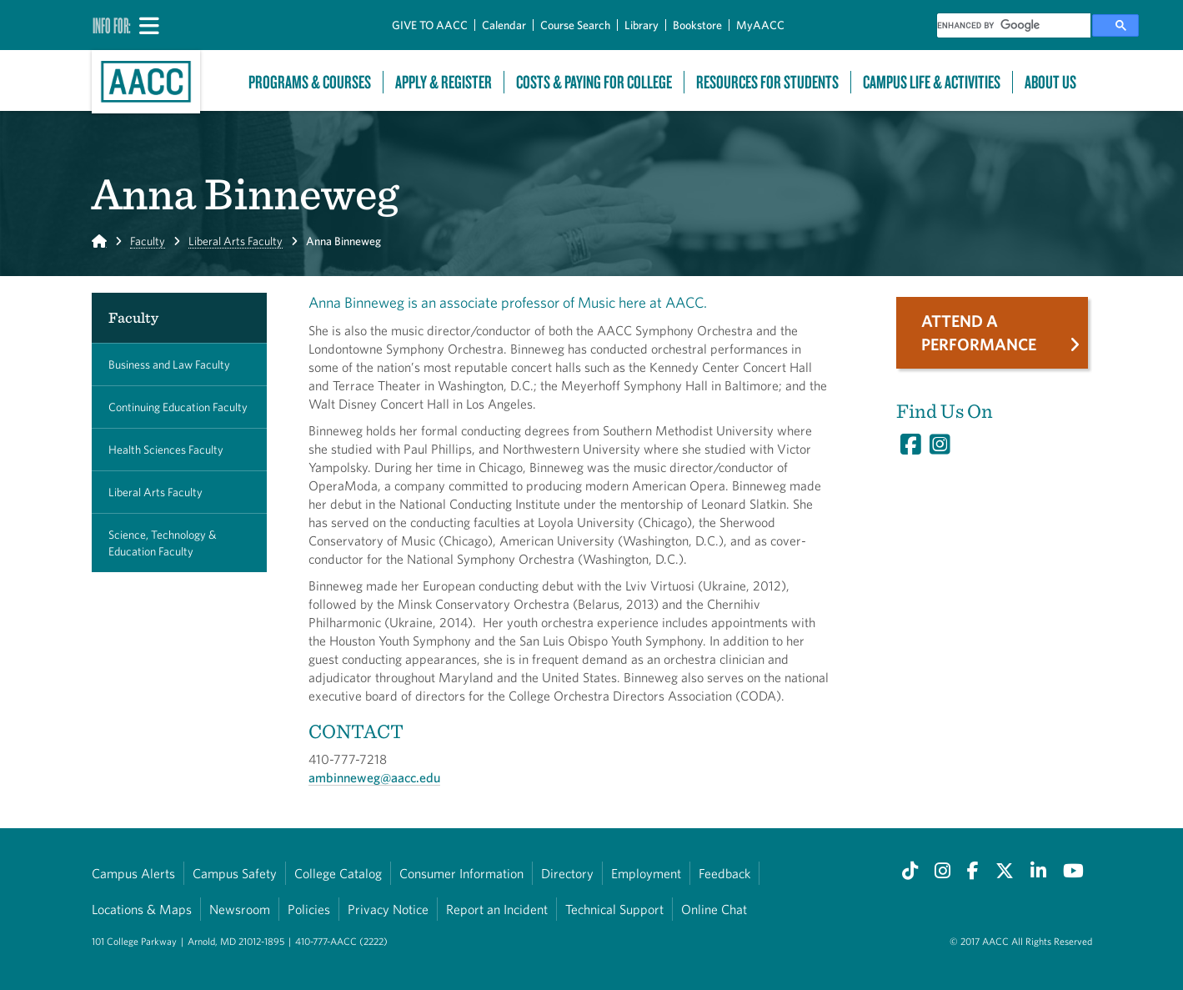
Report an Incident (497, 909)
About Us (1050, 82)
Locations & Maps (142, 909)
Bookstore (697, 25)
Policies (309, 909)
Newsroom (239, 909)
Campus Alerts (133, 873)
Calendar (504, 25)
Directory (567, 873)
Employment (646, 873)
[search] (1013, 25)
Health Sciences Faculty (165, 449)
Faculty (147, 241)
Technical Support (614, 909)
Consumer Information (461, 873)
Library (641, 25)
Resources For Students (767, 82)
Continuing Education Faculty (178, 407)
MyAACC (760, 25)
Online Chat (714, 909)
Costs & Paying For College (594, 82)
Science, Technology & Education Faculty (162, 543)
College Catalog (338, 873)
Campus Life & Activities (931, 82)
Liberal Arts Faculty (235, 241)
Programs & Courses (309, 82)
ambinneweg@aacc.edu (374, 777)
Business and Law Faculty (169, 364)
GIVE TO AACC (430, 25)
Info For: (112, 25)
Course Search (575, 25)
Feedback (724, 873)
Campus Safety (235, 873)
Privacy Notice (388, 909)
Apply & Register (443, 82)
